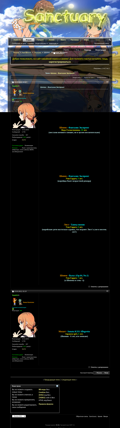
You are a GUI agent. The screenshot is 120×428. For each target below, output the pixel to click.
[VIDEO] (42, 399)
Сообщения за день (19, 43)
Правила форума (46, 406)
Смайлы (42, 394)
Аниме (51, 40)
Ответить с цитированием (98, 288)
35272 (24, 140)
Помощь (87, 50)
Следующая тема (68, 381)
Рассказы (75, 40)
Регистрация (100, 50)
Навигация (53, 43)
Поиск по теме (89, 77)
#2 (107, 293)
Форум (28, 40)
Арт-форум (26, 52)
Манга (63, 40)
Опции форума (40, 43)
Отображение (101, 77)
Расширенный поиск (101, 43)
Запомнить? (58, 53)
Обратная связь (82, 418)
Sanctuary (92, 418)
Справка (31, 43)
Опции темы (77, 77)
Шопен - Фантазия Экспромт (63, 73)
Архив (100, 418)
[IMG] (41, 396)
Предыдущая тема (52, 381)
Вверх (106, 374)
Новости (17, 40)
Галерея (40, 40)
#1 (107, 82)
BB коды (42, 391)
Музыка (37, 52)
